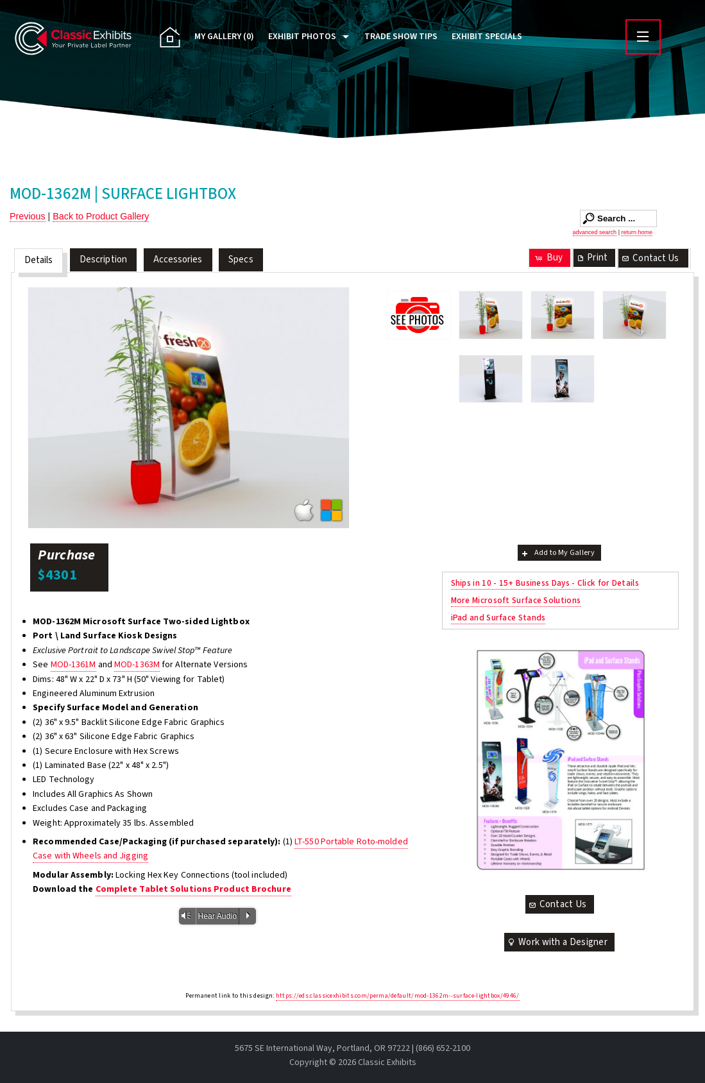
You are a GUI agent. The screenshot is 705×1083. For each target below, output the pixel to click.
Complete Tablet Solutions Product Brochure (193, 889)
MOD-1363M (137, 664)
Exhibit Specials (487, 36)
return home (636, 232)
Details (38, 260)
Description (103, 259)
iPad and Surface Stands (498, 617)
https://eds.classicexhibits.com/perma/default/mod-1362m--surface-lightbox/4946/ (398, 995)
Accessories (178, 259)
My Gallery (224, 36)
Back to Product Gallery (101, 216)
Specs (240, 259)
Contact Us (649, 258)
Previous (28, 216)
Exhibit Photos (302, 36)
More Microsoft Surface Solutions (516, 600)
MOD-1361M (73, 664)
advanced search (595, 232)
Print (591, 257)
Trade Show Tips (400, 36)
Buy (548, 257)
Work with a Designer (556, 942)
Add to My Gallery (557, 552)
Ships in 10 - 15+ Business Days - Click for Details (545, 583)
